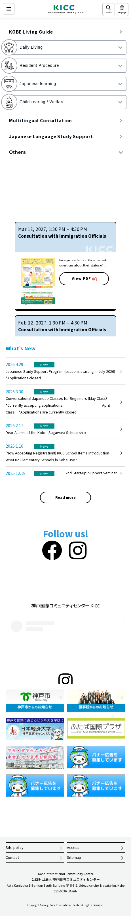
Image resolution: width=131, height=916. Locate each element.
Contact (12, 857)
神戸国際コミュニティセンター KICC (65, 606)
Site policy (15, 847)
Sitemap (74, 857)
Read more (65, 497)
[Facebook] (52, 550)
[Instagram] (77, 550)
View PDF (84, 278)
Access (73, 847)
